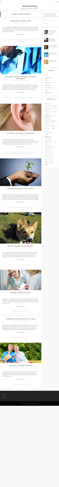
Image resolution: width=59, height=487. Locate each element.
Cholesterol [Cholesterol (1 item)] (47, 111)
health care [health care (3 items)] (48, 140)
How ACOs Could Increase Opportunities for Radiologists (21, 78)
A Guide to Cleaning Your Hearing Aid (20, 133)
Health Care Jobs (24, 39)
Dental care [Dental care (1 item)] (53, 116)
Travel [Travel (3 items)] (46, 164)
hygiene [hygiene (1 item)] (54, 142)
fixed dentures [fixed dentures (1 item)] (47, 128)
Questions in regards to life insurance (20, 188)
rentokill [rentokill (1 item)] (46, 157)
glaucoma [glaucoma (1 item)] (47, 130)
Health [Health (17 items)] (48, 137)
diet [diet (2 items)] (51, 123)
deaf (25, 153)
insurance (26, 207)
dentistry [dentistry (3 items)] (53, 121)
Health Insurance (31, 39)
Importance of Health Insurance (20, 365)
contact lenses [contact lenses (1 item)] (54, 111)
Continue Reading (20, 34)
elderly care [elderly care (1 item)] (47, 125)
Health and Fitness (12, 39)
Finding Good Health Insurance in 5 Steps (21, 319)
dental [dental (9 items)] (47, 116)
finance (6, 39)
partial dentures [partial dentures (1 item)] (48, 152)
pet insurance (29, 264)
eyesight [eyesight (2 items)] (53, 125)
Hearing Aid (28, 153)
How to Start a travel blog (49, 13)
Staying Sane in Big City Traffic (21, 21)
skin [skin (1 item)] (50, 157)
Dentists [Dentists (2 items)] (47, 123)
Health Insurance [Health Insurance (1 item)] (48, 142)
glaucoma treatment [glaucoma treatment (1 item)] (49, 132)
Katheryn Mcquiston (25, 22)
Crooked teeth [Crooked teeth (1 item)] (47, 113)
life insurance (31, 207)
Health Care (18, 39)
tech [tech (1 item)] (51, 159)
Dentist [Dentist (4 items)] (47, 121)
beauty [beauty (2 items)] (55, 105)
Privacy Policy (3, 397)
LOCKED (46, 90)
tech (25, 98)
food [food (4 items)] (53, 128)
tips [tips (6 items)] (51, 162)
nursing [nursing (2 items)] (47, 150)
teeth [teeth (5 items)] (47, 162)
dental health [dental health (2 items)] (48, 118)
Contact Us (3, 394)
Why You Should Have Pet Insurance (20, 246)
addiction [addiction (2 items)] (47, 103)
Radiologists (21, 98)
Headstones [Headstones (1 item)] (47, 134)
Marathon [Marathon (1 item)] (47, 144)
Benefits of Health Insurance (20, 292)
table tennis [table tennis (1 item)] (47, 159)
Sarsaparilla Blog (29, 6)
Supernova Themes (33, 403)
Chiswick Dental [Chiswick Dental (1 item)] (48, 109)
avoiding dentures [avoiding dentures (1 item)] (48, 105)
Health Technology (28, 97)
